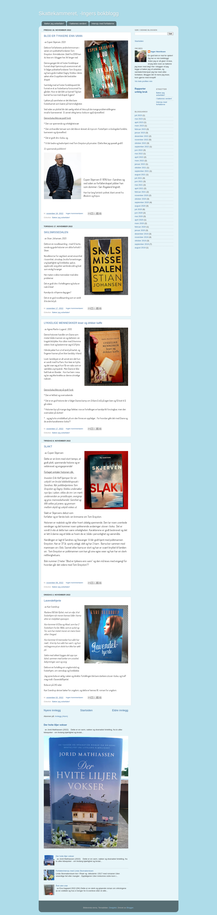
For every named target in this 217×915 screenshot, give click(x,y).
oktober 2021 (140, 167)
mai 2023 (139, 119)
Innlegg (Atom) (61, 716)
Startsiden (86, 710)
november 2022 (141, 140)
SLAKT (48, 446)
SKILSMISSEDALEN (56, 232)
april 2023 (139, 122)
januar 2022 (140, 164)
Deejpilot (113, 908)
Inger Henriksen (158, 52)
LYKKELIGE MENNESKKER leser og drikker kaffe (73, 322)
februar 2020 (140, 227)
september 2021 (142, 171)
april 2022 (139, 157)
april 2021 (139, 188)
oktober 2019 (140, 241)
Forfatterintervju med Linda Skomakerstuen (74, 871)
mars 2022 (139, 161)
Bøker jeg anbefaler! (54, 23)
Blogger (130, 908)
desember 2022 (141, 136)
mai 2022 (139, 154)
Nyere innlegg (52, 710)
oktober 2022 (140, 143)
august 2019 (140, 248)
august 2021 (140, 174)
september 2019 (142, 244)
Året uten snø (62, 886)
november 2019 (141, 237)
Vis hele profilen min (143, 81)
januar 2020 (140, 230)
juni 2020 (139, 213)
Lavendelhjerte (52, 600)
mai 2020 (139, 216)
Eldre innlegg (120, 710)
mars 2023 (139, 126)
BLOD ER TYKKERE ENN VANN (63, 35)
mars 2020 (139, 223)
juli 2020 (138, 209)
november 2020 (141, 195)
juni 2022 (139, 150)
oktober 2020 (140, 199)
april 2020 (139, 220)
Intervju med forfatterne (103, 23)
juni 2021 (139, 181)
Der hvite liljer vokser (55, 725)
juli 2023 (138, 115)
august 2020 (140, 206)
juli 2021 (138, 178)
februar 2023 (140, 129)
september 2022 (142, 147)
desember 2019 (141, 234)
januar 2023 (140, 133)
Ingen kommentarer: (75, 213)
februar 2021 (140, 192)
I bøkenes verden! (77, 23)
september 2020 (142, 202)
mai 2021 (139, 185)
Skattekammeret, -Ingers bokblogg (79, 13)
